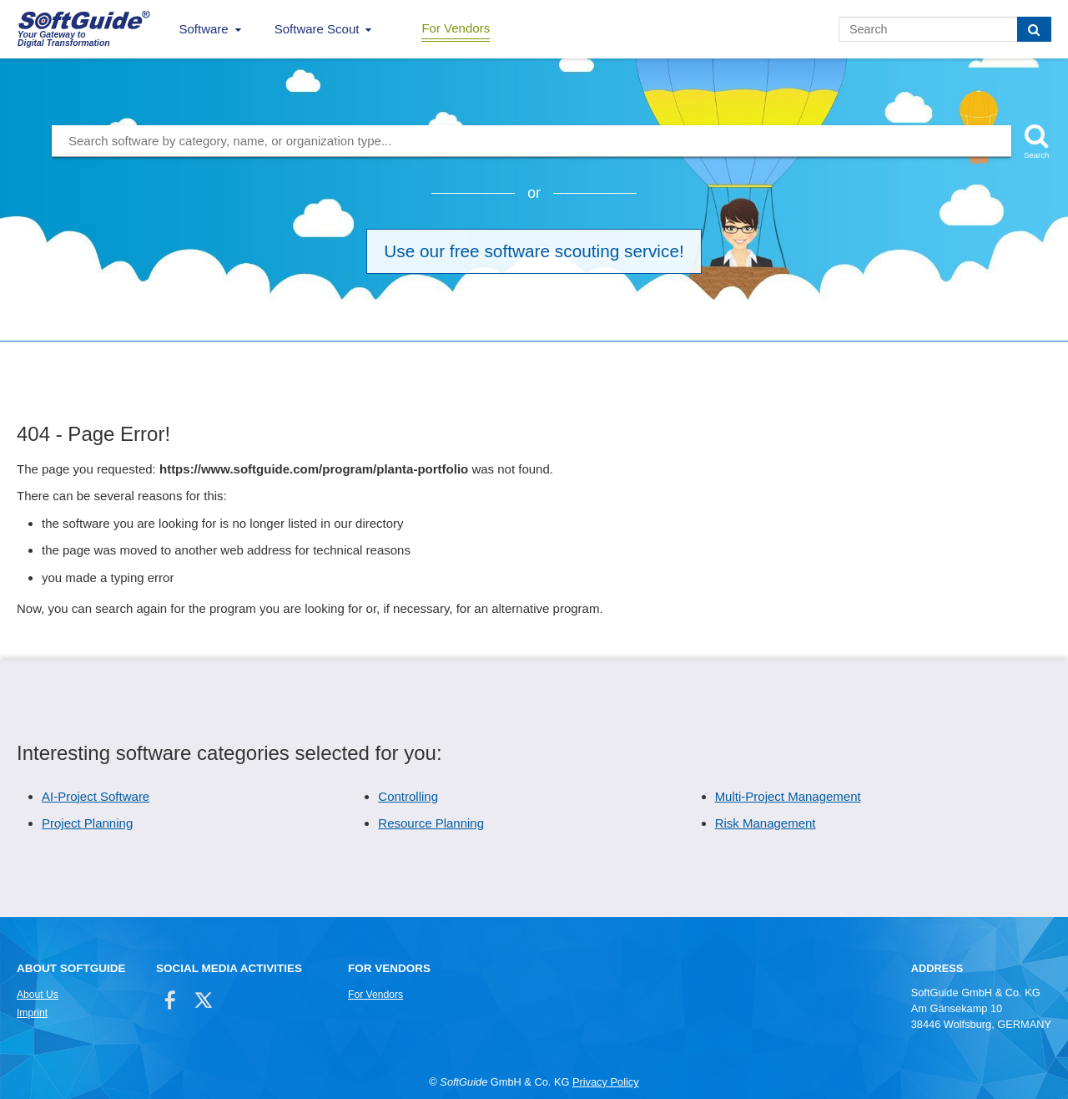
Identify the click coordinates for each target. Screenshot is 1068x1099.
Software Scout (317, 29)
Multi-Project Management (788, 796)
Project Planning (87, 823)
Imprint (32, 1013)
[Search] (1034, 29)
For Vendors (455, 28)
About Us (37, 994)
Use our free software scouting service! (533, 251)
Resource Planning (431, 823)
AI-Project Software (95, 796)
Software (204, 29)
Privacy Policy (605, 1082)
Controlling (408, 796)
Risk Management (765, 823)
